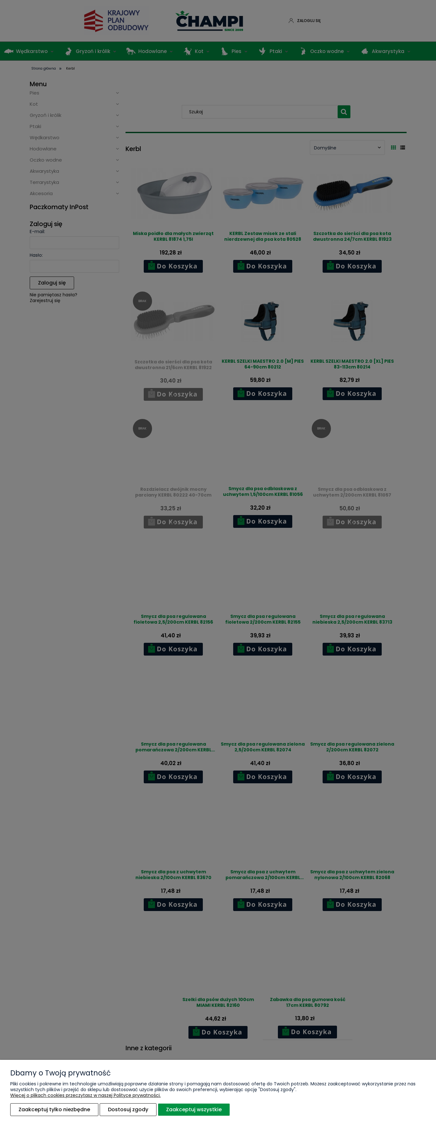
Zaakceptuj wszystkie (194, 1109)
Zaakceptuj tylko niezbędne (54, 1109)
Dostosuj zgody (128, 1109)
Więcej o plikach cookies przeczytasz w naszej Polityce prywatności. (85, 1095)
